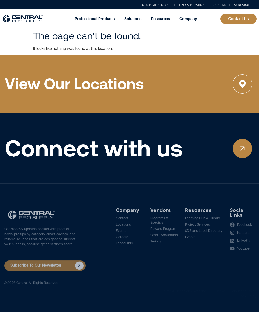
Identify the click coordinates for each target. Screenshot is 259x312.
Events (121, 231)
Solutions (132, 18)
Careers (122, 237)
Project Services (197, 224)
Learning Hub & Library (202, 218)
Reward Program (163, 229)
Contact (122, 218)
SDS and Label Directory (203, 231)
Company (188, 18)
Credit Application (164, 235)
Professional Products (95, 18)
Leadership (124, 243)
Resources (160, 18)
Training (156, 241)
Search (242, 5)
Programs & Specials (159, 220)
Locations (123, 224)
